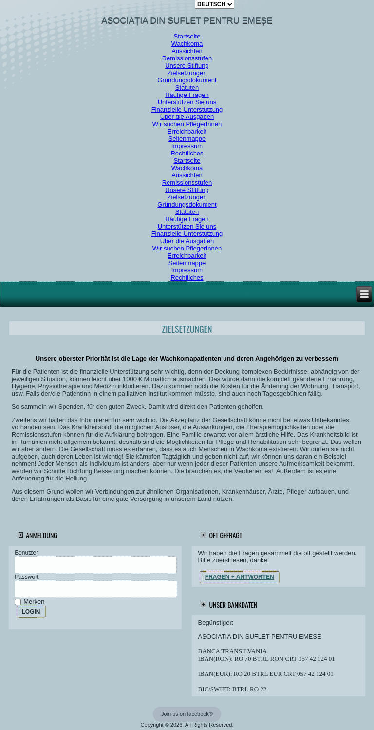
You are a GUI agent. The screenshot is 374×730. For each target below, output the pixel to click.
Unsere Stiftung (187, 65)
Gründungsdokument (186, 80)
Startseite (187, 36)
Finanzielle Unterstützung (187, 109)
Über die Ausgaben (187, 116)
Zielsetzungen (187, 73)
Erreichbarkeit (187, 131)
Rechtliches (186, 153)
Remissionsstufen (187, 58)
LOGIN (31, 611)
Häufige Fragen (187, 94)
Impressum (187, 146)
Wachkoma (187, 43)
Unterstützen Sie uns (187, 102)
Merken (30, 601)
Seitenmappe (187, 138)
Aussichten (187, 51)
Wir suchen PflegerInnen (187, 124)
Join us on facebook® (187, 714)
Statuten (187, 87)
